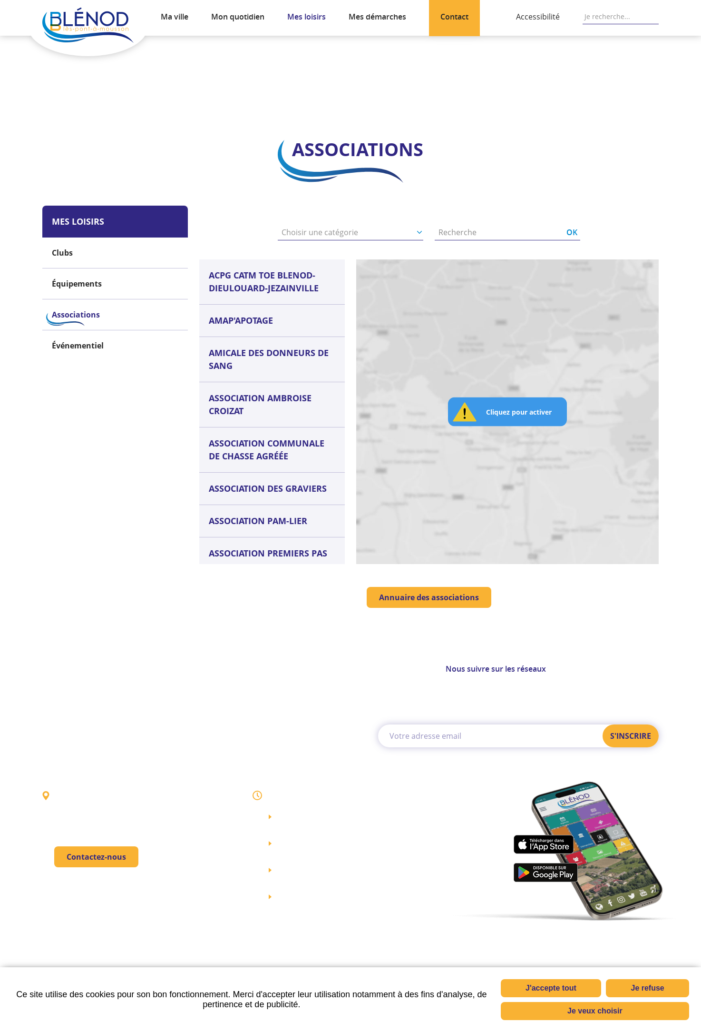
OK (654, 17)
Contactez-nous (96, 857)
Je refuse (647, 988)
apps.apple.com (543, 843)
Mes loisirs (71, 85)
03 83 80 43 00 (105, 889)
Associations (124, 85)
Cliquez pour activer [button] (519, 412)
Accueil (45, 86)
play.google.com (545, 872)
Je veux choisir (595, 1011)
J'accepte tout (551, 988)
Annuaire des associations (429, 597)
